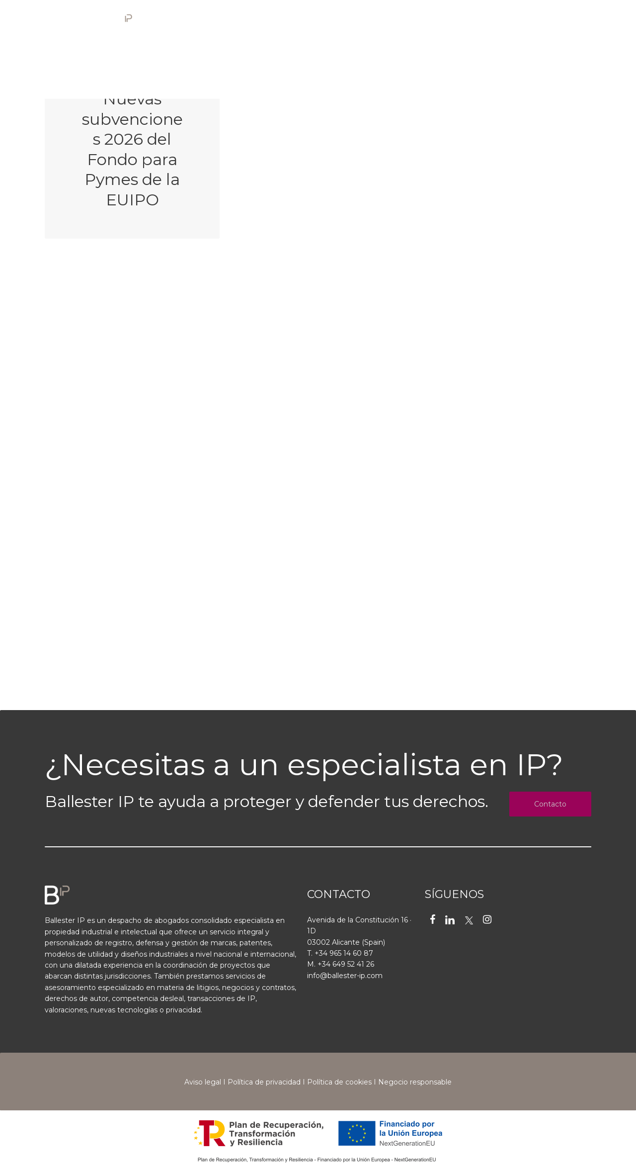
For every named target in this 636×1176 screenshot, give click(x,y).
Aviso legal (202, 1082)
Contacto (550, 804)
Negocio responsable (415, 1082)
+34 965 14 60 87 (344, 953)
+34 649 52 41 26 (346, 964)
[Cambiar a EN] (533, 21)
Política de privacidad (264, 1082)
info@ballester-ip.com (345, 975)
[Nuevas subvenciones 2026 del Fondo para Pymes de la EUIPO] (132, 144)
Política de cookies (339, 1082)
